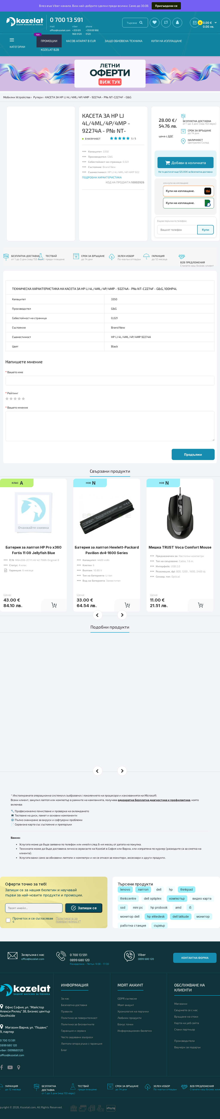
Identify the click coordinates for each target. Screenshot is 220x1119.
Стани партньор (184, 1029)
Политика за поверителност (79, 1017)
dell (158, 889)
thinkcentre (128, 898)
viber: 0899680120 (11, 1050)
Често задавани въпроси (77, 1037)
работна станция (133, 925)
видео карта (201, 898)
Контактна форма (194, 957)
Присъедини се (166, 6)
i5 (190, 907)
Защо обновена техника (123, 41)
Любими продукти (130, 1017)
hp (171, 889)
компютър (177, 898)
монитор (203, 916)
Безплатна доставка (74, 1005)
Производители (184, 1040)
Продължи (193, 454)
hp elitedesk (156, 916)
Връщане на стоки (186, 1016)
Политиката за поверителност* (68, 920)
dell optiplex (153, 898)
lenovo (125, 889)
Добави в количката (185, 162)
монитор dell (129, 916)
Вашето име (15, 372)
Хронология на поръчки (133, 1011)
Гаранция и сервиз (73, 1030)
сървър (159, 925)
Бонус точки (125, 1024)
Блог (64, 1050)
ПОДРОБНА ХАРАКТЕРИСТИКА (102, 177)
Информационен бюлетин (135, 1030)
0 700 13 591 (66, 19)
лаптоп (143, 889)
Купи (205, 229)
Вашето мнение (17, 407)
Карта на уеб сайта (186, 1023)
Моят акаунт (126, 1005)
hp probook (159, 907)
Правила (66, 1011)
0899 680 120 (80, 960)
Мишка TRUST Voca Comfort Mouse (180, 547)
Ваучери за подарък (187, 1047)
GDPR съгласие (127, 998)
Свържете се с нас (186, 1010)
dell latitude (181, 916)
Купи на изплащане (166, 41)
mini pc (138, 907)
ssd (122, 907)
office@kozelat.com (60, 30)
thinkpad (186, 889)
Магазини (180, 1003)
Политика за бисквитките (77, 1024)
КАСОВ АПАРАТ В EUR (81, 41)
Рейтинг (12, 393)
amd (178, 907)
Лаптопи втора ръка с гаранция (81, 1043)
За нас (65, 998)
